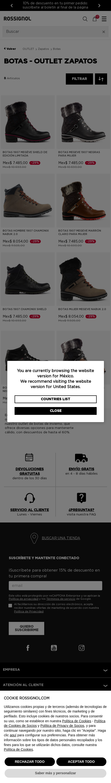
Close (55, 411)
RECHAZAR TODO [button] (30, 762)
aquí (13, 735)
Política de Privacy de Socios (62, 726)
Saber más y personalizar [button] (55, 773)
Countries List (55, 399)
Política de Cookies (76, 721)
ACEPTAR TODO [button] (81, 762)
